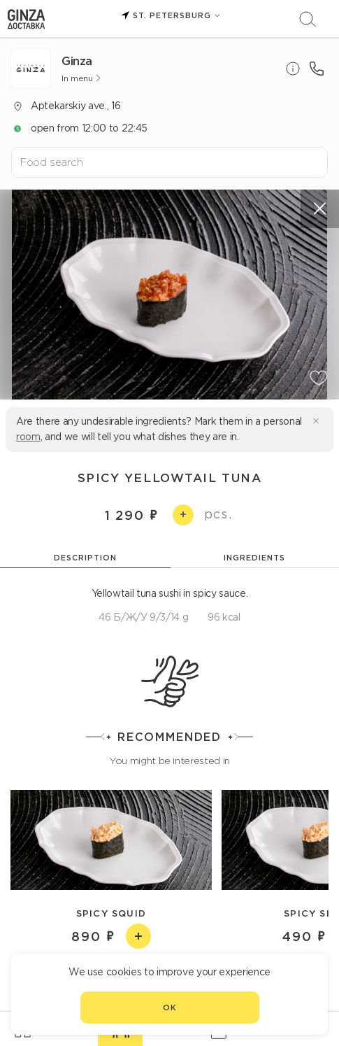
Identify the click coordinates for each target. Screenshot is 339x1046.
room (28, 436)
